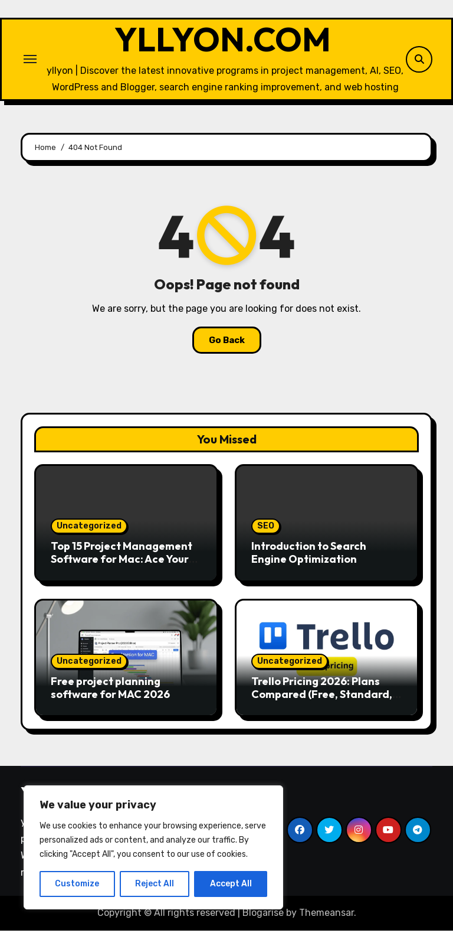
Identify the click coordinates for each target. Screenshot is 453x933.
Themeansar (326, 915)
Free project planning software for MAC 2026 (110, 690)
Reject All (154, 884)
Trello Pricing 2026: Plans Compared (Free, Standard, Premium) (321, 696)
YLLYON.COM (223, 40)
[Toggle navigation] (30, 60)
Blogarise (263, 915)
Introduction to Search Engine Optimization (308, 555)
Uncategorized (89, 529)
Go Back (227, 342)
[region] (153, 847)
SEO (265, 529)
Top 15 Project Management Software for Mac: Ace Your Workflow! (121, 561)
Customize (77, 884)
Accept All (231, 884)
